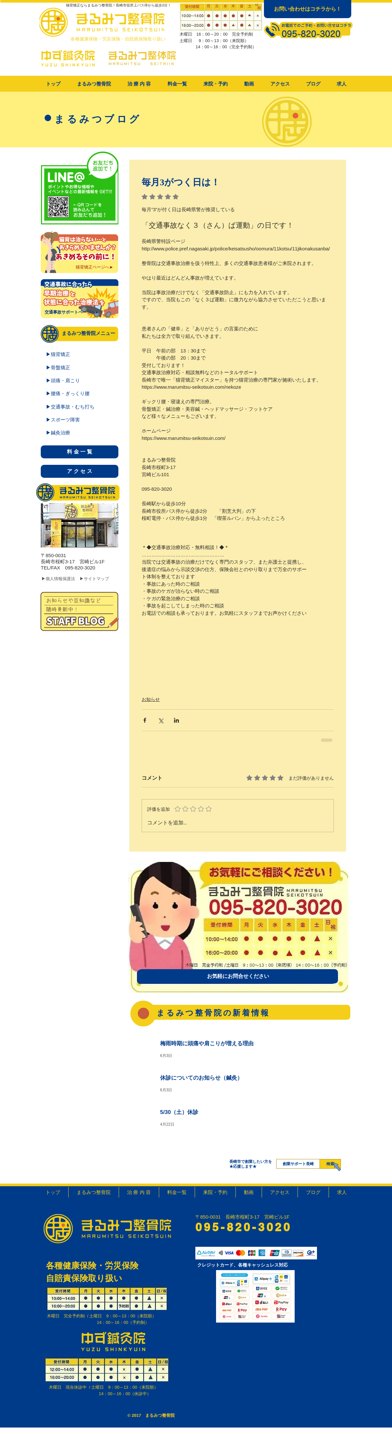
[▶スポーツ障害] (79, 419)
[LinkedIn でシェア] (176, 720)
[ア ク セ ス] (79, 471)
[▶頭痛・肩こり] (79, 380)
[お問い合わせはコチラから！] (307, 9)
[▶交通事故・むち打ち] (79, 406)
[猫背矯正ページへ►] (95, 267)
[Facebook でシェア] (145, 720)
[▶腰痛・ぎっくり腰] (79, 393)
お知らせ (151, 699)
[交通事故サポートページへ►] (72, 312)
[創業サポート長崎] (298, 1164)
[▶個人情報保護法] (62, 578)
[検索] (330, 1164)
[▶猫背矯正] (79, 354)
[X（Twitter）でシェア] (161, 720)
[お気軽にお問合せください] (238, 976)
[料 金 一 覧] (79, 451)
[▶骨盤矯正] (79, 367)
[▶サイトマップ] (99, 578)
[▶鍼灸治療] (79, 432)
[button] (139, 84)
